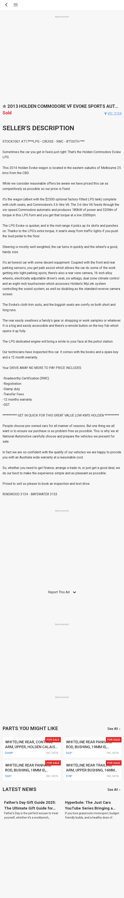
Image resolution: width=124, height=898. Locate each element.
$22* (69, 752)
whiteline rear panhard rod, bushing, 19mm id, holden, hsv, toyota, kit (89, 747)
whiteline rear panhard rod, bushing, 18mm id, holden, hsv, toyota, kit (28, 770)
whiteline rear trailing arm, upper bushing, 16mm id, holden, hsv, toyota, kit (91, 770)
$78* (69, 776)
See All (112, 729)
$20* (8, 776)
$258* (9, 752)
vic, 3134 (114, 113)
